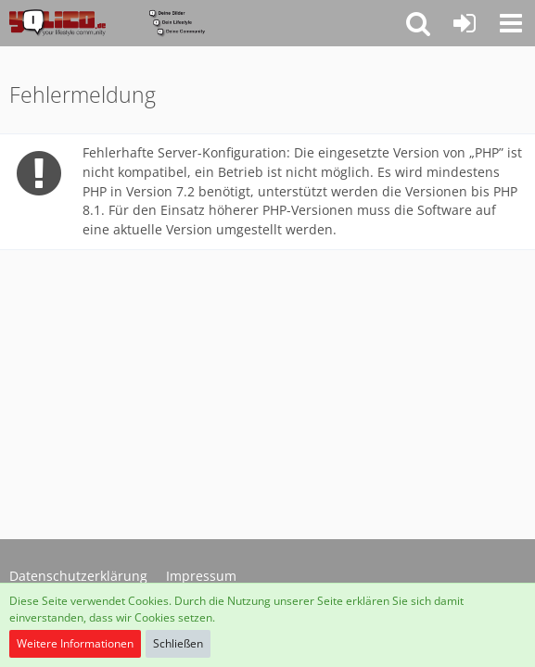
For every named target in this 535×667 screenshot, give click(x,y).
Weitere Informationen (75, 643)
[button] (510, 23)
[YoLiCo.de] (107, 23)
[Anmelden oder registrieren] (464, 23)
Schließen (178, 643)
